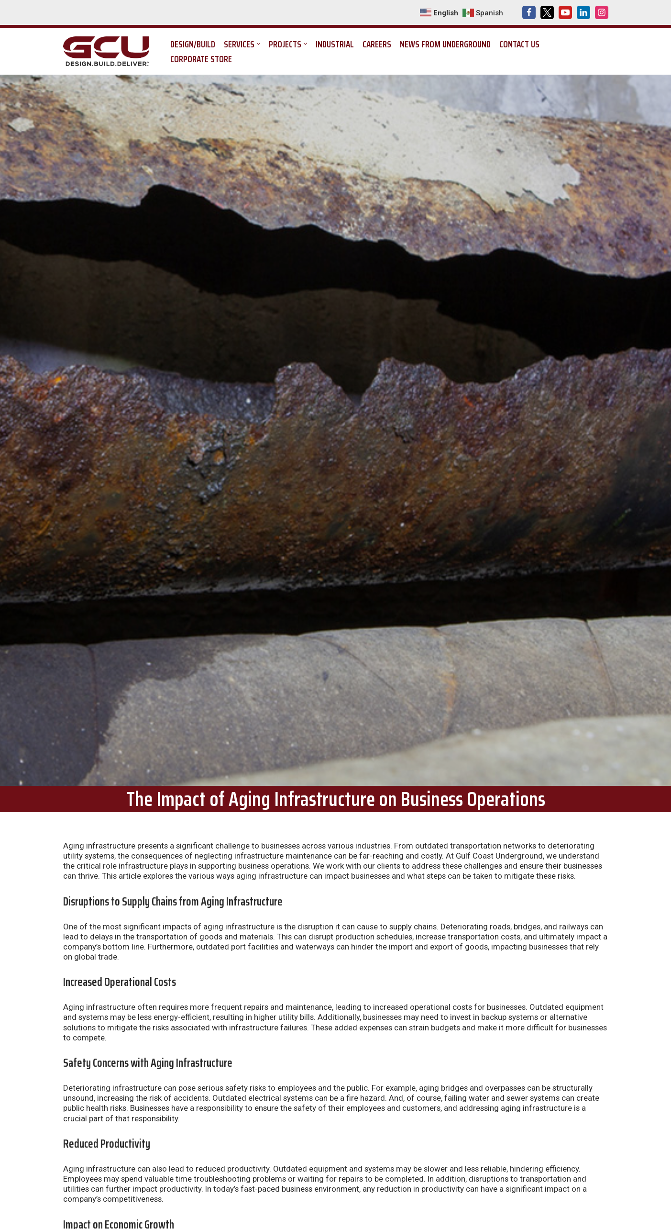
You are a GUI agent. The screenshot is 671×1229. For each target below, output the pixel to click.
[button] (258, 43)
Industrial (335, 44)
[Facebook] (529, 12)
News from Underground (445, 44)
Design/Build (192, 44)
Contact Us (519, 44)
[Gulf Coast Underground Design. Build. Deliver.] (108, 51)
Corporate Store (201, 59)
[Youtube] (565, 12)
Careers (377, 44)
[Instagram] (601, 12)
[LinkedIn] (583, 12)
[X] (547, 12)
